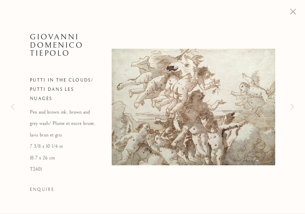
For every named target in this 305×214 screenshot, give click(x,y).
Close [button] (291, 13)
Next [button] (292, 107)
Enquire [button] (42, 190)
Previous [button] (13, 107)
